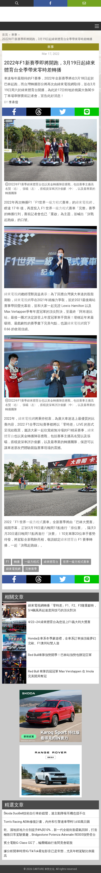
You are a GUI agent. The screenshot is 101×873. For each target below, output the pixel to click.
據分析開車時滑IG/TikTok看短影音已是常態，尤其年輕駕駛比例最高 (49, 853)
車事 (14, 34)
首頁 (5, 34)
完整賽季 (31, 568)
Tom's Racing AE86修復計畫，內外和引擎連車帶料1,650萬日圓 (47, 822)
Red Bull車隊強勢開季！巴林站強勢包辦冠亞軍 (60, 655)
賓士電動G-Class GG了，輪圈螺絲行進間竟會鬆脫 (38, 843)
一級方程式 (54, 202)
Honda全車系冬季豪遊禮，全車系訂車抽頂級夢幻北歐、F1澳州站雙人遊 (62, 641)
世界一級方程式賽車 (76, 561)
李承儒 (13, 102)
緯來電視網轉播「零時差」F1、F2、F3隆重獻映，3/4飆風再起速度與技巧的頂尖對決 (62, 608)
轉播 (17, 561)
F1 (7, 561)
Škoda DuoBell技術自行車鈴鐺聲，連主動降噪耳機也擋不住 (44, 813)
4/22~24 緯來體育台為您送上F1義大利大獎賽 (59, 622)
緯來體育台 (69, 539)
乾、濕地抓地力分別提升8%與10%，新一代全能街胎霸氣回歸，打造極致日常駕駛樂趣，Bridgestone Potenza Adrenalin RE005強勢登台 (50, 832)
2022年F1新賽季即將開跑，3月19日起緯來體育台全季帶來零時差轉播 (47, 39)
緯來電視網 (83, 202)
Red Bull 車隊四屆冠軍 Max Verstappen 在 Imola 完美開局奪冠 (61, 674)
